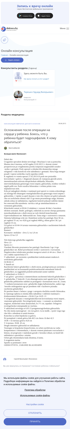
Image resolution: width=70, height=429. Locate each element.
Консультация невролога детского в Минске (22, 124)
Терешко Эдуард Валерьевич (38, 92)
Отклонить (35, 413)
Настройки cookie (35, 404)
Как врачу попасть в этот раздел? (36, 79)
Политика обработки (35, 390)
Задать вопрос (12, 60)
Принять (35, 421)
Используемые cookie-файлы (35, 395)
